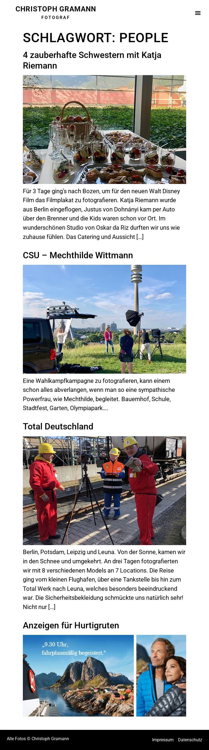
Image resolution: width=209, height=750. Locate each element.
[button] (197, 11)
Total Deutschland (58, 426)
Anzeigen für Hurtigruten (71, 625)
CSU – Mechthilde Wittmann (78, 255)
